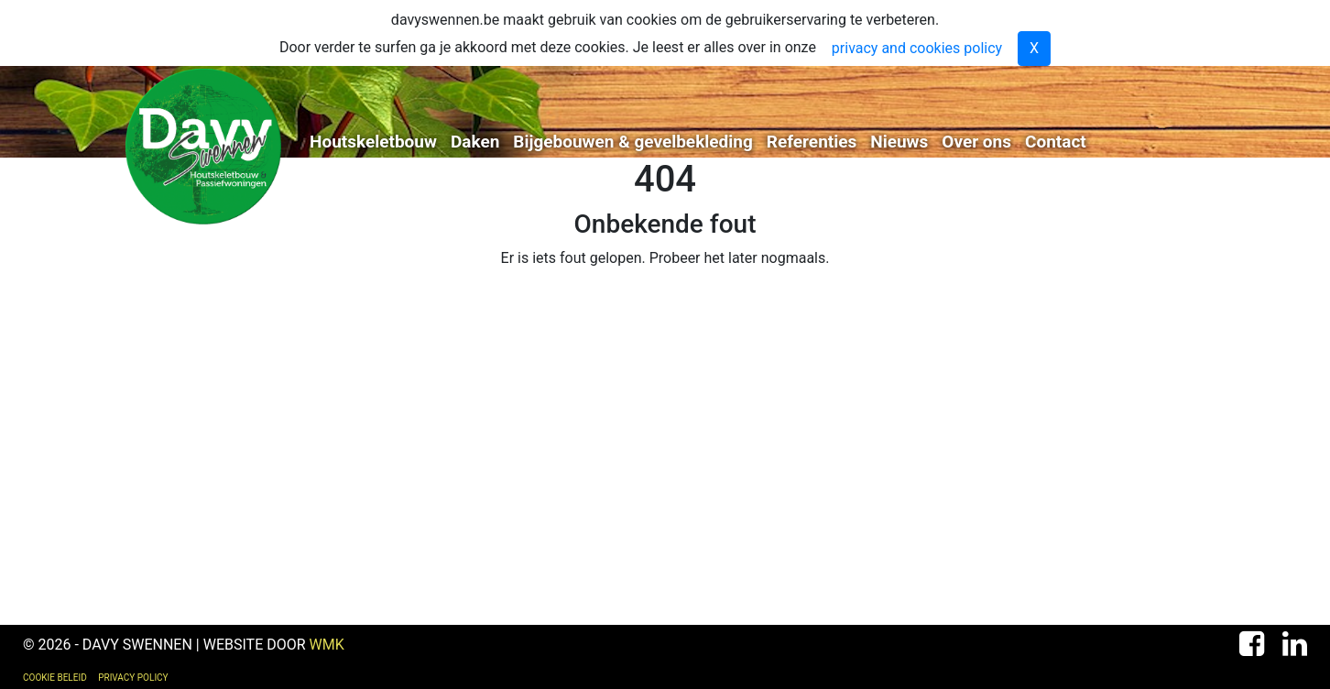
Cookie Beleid (55, 678)
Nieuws (899, 141)
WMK (327, 644)
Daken (475, 141)
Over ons (976, 141)
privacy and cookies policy (917, 48)
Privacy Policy (133, 678)
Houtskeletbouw (373, 141)
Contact (1055, 141)
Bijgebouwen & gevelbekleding (632, 141)
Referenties (811, 141)
